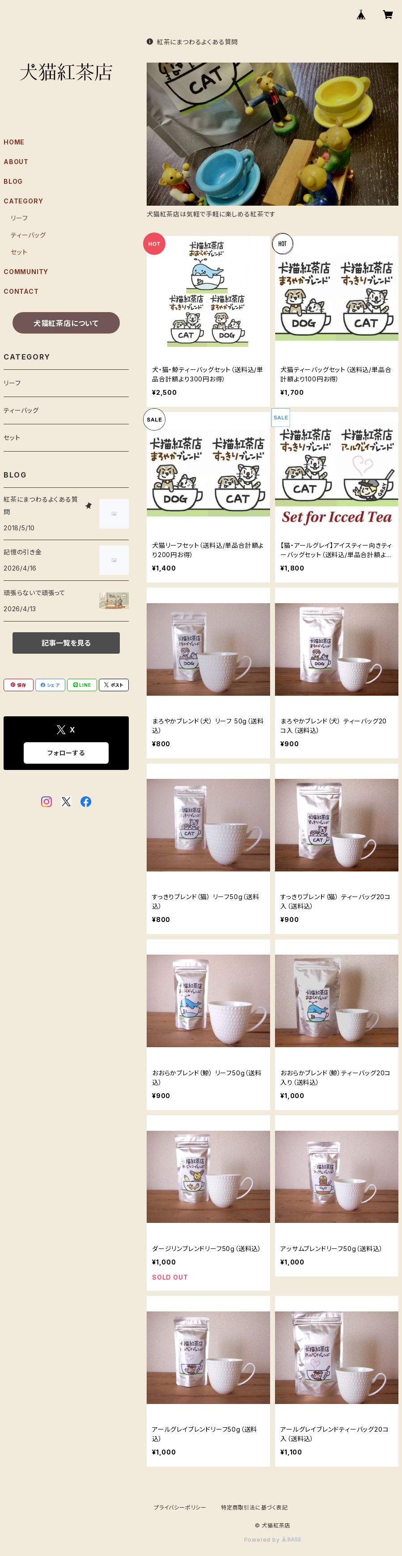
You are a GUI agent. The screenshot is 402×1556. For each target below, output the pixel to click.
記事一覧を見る (66, 642)
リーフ (19, 218)
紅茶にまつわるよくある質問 (192, 42)
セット (19, 252)
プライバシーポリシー (180, 1507)
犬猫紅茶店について (66, 323)
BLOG (13, 181)
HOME (14, 142)
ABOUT (16, 161)
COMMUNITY (26, 271)
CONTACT (21, 291)
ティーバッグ (28, 235)
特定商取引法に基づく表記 (254, 1507)
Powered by (272, 1539)
